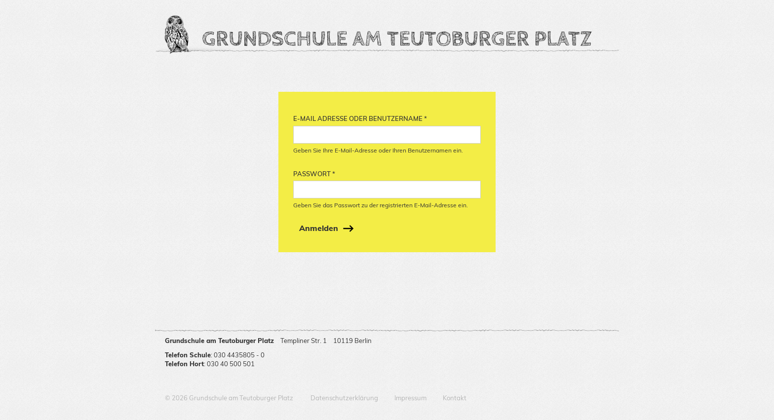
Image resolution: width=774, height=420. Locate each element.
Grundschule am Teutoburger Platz (397, 39)
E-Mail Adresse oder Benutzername (360, 118)
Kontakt (454, 398)
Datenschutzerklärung (344, 398)
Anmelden (318, 228)
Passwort (314, 174)
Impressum (410, 398)
